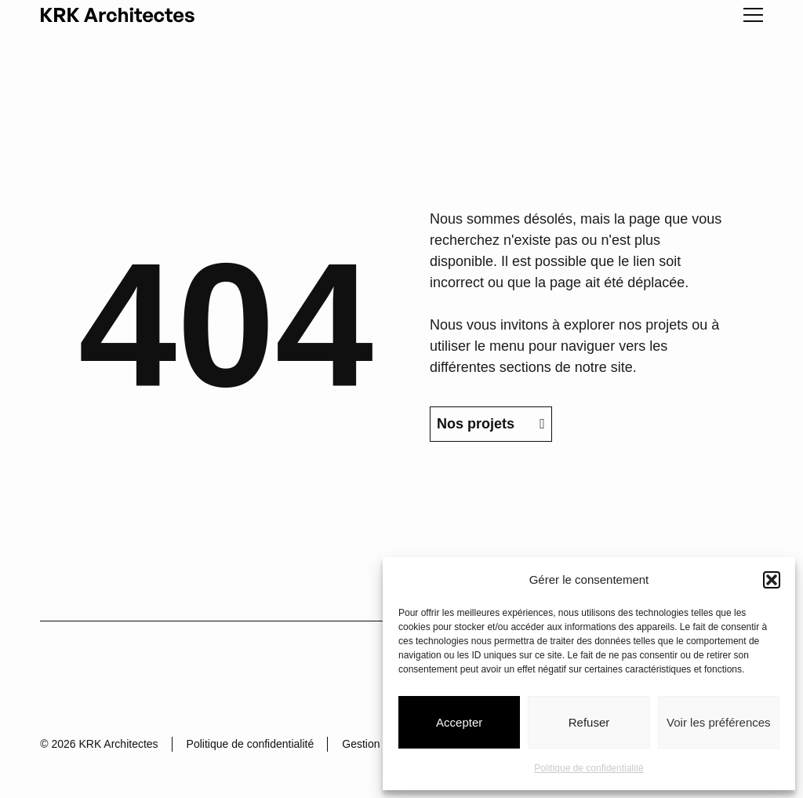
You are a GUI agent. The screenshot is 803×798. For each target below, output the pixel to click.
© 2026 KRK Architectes (99, 744)
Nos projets (491, 424)
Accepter (459, 722)
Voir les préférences (719, 722)
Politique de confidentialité (588, 768)
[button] (771, 580)
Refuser (589, 722)
